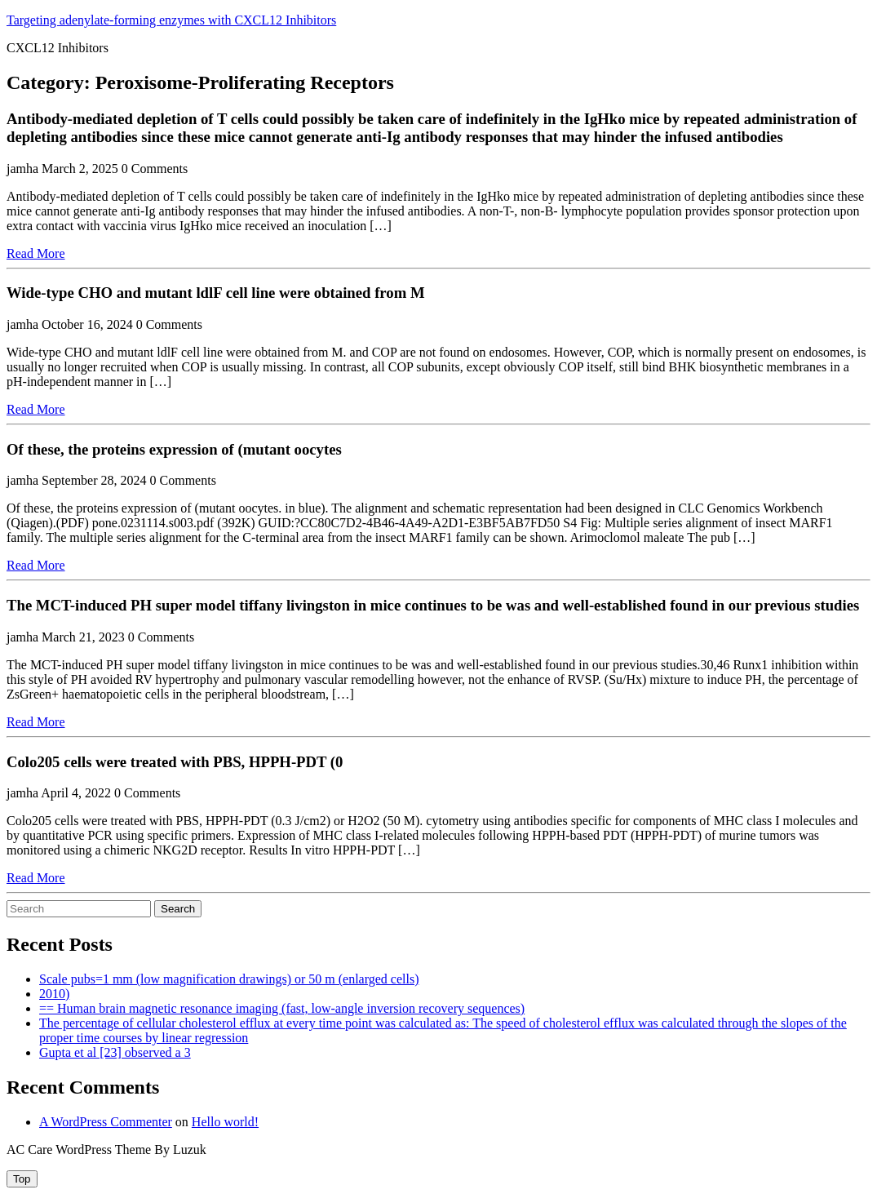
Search (178, 909)
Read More (36, 253)
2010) (54, 994)
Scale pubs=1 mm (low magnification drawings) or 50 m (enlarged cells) (229, 979)
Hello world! (225, 1122)
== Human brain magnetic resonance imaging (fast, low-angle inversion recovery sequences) (282, 1008)
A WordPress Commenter (105, 1122)
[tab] (22, 1178)
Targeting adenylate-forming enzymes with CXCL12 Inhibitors (171, 20)
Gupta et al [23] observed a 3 (115, 1052)
